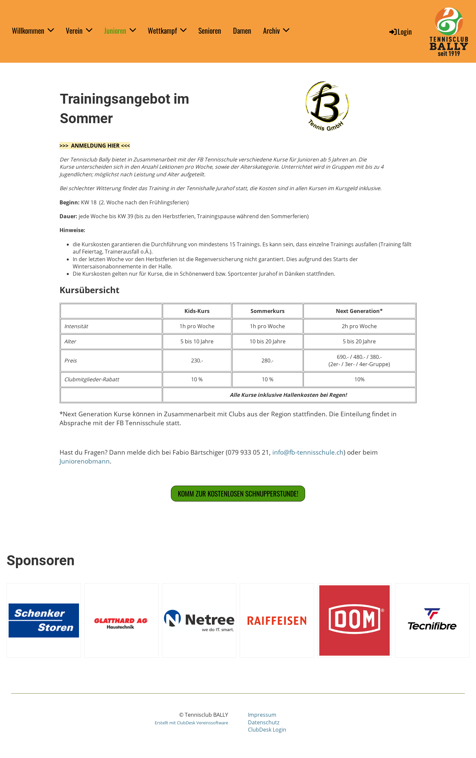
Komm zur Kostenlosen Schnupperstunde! (238, 493)
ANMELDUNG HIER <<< (100, 145)
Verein (79, 30)
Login (400, 31)
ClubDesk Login (267, 729)
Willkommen (33, 30)
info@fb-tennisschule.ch (307, 452)
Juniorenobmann (85, 461)
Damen (242, 30)
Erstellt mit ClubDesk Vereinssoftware (191, 723)
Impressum (262, 714)
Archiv (276, 30)
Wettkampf (167, 30)
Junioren (120, 30)
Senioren (209, 30)
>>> (65, 145)
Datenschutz (263, 722)
